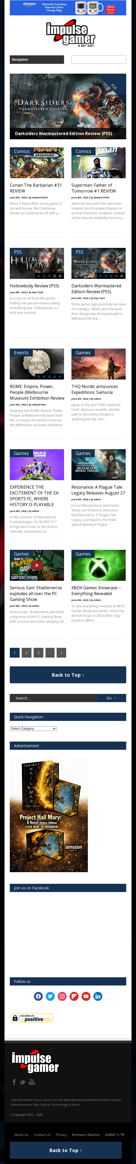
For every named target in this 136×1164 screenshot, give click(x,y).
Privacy (61, 1134)
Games (83, 352)
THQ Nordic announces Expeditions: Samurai (94, 389)
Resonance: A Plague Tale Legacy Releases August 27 (98, 490)
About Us (21, 1134)
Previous (15, 102)
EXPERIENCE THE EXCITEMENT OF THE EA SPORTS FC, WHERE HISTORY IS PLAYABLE (34, 495)
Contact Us (42, 1134)
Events (21, 352)
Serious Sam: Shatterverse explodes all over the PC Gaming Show (36, 593)
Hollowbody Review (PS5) (34, 286)
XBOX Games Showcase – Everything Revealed (96, 590)
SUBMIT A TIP (115, 1134)
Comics (22, 151)
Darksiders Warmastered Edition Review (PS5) (63, 133)
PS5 (18, 252)
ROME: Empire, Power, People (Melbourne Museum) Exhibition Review (37, 392)
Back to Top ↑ (68, 675)
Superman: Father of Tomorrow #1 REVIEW (93, 188)
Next (120, 102)
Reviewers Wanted (85, 1134)
